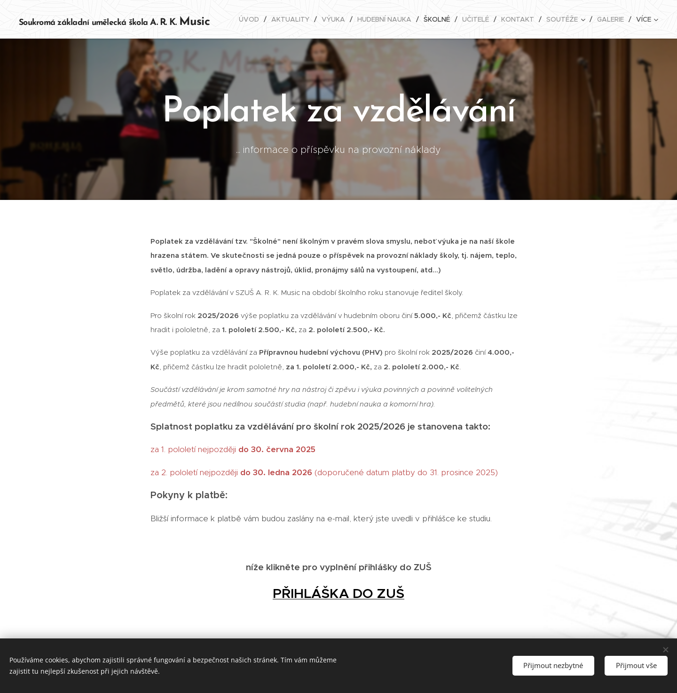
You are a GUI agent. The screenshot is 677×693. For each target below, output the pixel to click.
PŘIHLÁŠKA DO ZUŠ (338, 593)
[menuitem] (251, 19)
